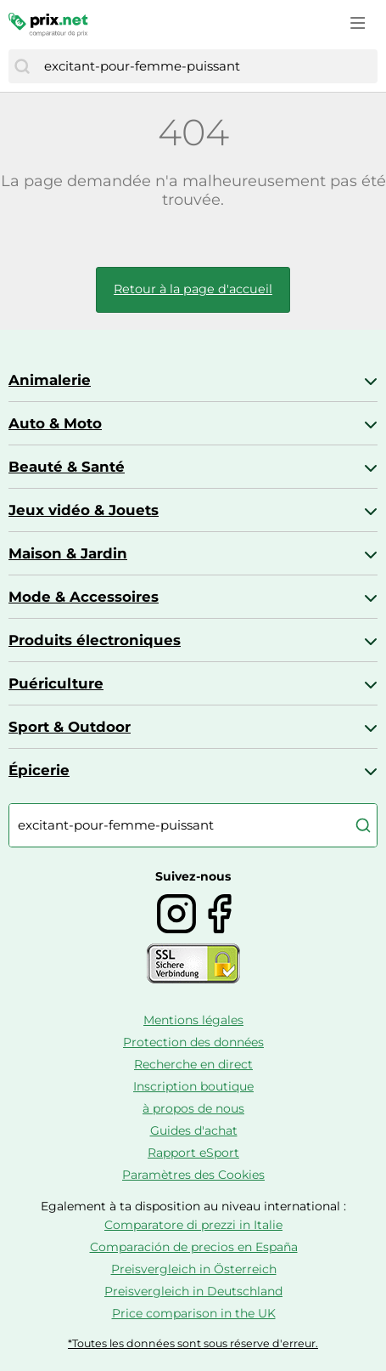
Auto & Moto (55, 423)
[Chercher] (22, 66)
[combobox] (207, 66)
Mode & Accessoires (83, 596)
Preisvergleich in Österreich (194, 1269)
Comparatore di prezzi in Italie (193, 1224)
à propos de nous (193, 1108)
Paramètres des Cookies (193, 1174)
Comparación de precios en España (194, 1247)
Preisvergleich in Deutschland (193, 1291)
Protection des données (193, 1042)
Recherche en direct (193, 1064)
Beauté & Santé (66, 466)
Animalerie (49, 379)
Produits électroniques (94, 640)
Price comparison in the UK (194, 1313)
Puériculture (55, 683)
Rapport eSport (193, 1152)
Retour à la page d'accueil (193, 289)
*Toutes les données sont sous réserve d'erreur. (193, 1343)
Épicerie (39, 770)
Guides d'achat (194, 1130)
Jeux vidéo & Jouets (83, 509)
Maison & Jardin (67, 553)
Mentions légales (193, 1020)
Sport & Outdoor (69, 726)
